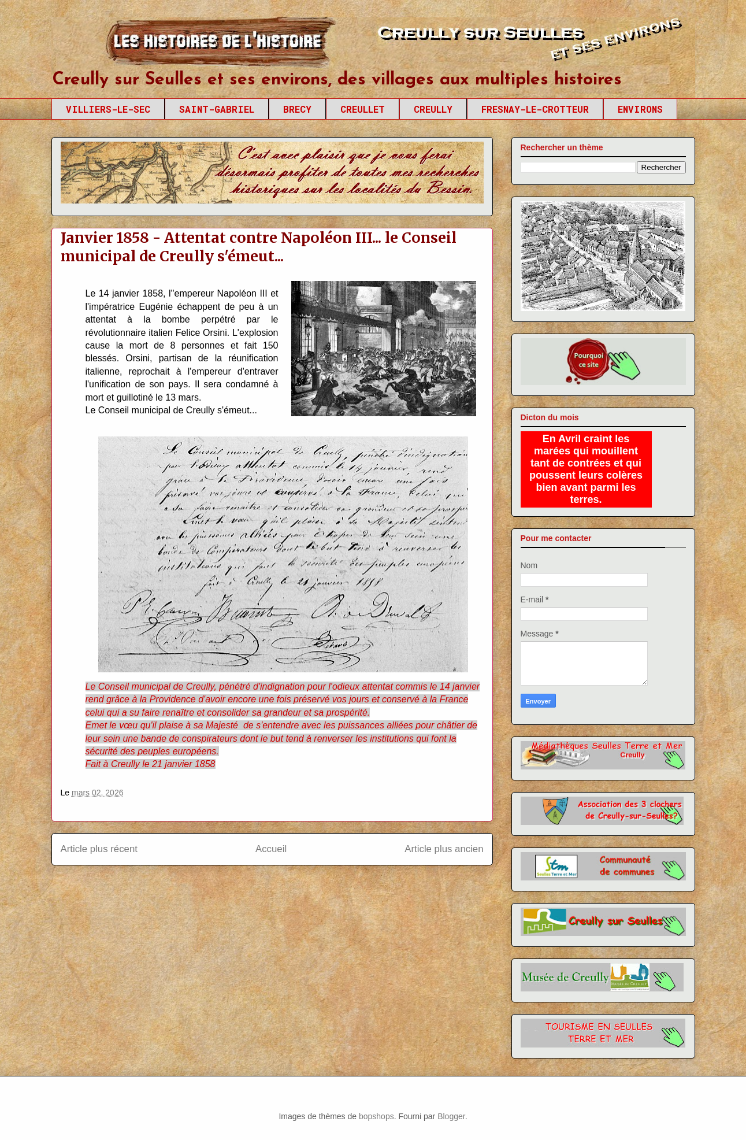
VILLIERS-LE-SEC (108, 109)
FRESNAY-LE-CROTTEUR (535, 109)
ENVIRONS (640, 109)
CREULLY (433, 109)
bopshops (376, 1116)
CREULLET (362, 109)
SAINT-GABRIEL (216, 109)
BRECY (297, 109)
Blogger (451, 1116)
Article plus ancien (443, 848)
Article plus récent (99, 848)
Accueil (271, 848)
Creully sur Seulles (160, 46)
